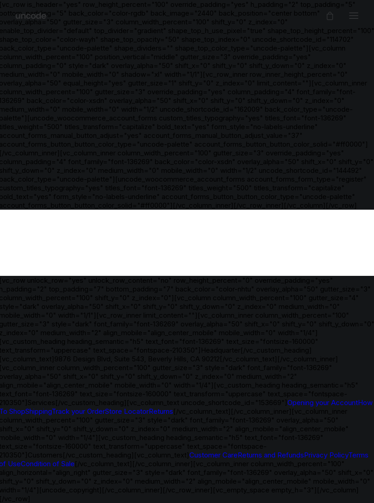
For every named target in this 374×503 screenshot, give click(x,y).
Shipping (38, 411)
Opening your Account (322, 402)
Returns (161, 411)
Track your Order (78, 411)
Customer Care (213, 455)
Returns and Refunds (271, 455)
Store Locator (127, 411)
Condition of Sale (48, 463)
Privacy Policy (326, 455)
